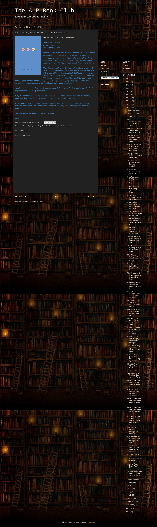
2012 (128, 509)
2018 (128, 91)
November (132, 113)
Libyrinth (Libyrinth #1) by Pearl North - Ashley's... (134, 367)
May (129, 492)
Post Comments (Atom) (33, 202)
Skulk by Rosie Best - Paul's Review (132, 466)
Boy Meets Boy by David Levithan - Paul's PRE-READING (134, 147)
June (130, 489)
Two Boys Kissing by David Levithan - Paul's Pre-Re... (134, 349)
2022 (128, 78)
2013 (27, 126)
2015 (128, 101)
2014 (128, 104)
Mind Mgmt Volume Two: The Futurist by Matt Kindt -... (134, 303)
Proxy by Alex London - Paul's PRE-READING (134, 197)
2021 (128, 82)
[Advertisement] (119, 40)
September (132, 479)
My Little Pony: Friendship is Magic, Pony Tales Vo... (133, 321)
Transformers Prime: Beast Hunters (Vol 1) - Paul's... (134, 449)
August (130, 482)
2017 (128, 94)
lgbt (58, 126)
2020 (128, 85)
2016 (128, 98)
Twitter (103, 65)
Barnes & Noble (57, 38)
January (131, 505)
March (130, 498)
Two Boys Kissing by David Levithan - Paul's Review (134, 267)
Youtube (104, 71)
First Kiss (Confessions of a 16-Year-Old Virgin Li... (134, 122)
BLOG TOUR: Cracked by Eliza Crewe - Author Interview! (134, 205)
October (131, 116)
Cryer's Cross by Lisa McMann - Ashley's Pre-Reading (133, 189)
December (132, 110)
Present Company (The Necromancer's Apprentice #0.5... (134, 420)
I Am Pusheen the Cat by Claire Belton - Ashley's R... (134, 180)
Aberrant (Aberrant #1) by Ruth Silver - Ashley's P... (134, 285)
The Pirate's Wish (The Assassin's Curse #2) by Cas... (134, 240)
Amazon (46, 38)
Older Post (90, 196)
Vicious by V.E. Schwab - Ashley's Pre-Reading (133, 430)
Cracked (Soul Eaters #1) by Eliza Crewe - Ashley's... (133, 340)
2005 (23, 126)
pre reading (69, 126)
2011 (128, 512)
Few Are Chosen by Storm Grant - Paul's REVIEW (134, 130)
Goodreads (69, 38)
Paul (62, 126)
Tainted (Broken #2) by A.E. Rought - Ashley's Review (134, 473)
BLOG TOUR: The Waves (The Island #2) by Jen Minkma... (134, 458)
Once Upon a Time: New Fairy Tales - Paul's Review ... (134, 383)
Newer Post (21, 196)
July (129, 485)
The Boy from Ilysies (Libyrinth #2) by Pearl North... (134, 249)
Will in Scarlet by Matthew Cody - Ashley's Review (134, 375)
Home (56, 196)
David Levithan (47, 126)
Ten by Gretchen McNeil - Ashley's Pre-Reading (134, 155)
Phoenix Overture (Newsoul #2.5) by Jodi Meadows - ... (133, 331)
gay (54, 126)
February (131, 501)
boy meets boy (35, 126)
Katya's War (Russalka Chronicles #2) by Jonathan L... (134, 230)
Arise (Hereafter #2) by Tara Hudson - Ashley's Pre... (134, 213)
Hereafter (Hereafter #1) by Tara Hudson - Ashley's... (134, 294)
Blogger (91, 522)
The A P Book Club (44, 11)
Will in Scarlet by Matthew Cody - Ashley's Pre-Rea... (134, 440)
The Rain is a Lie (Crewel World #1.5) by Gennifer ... (133, 164)
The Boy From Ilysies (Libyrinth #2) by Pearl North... (134, 138)
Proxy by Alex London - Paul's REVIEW (134, 172)
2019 (128, 88)
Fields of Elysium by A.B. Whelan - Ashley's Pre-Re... (134, 312)
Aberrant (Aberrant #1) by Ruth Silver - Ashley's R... (134, 221)
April (130, 495)
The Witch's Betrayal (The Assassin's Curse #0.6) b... (134, 258)
